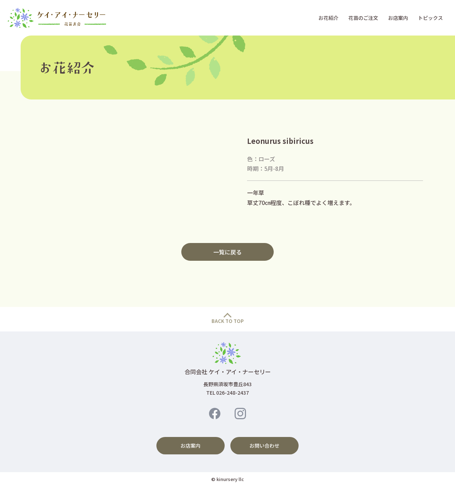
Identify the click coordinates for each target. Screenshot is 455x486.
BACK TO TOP (228, 321)
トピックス (430, 17)
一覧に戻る (227, 252)
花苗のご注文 (363, 17)
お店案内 (398, 17)
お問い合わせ (264, 445)
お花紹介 (328, 17)
